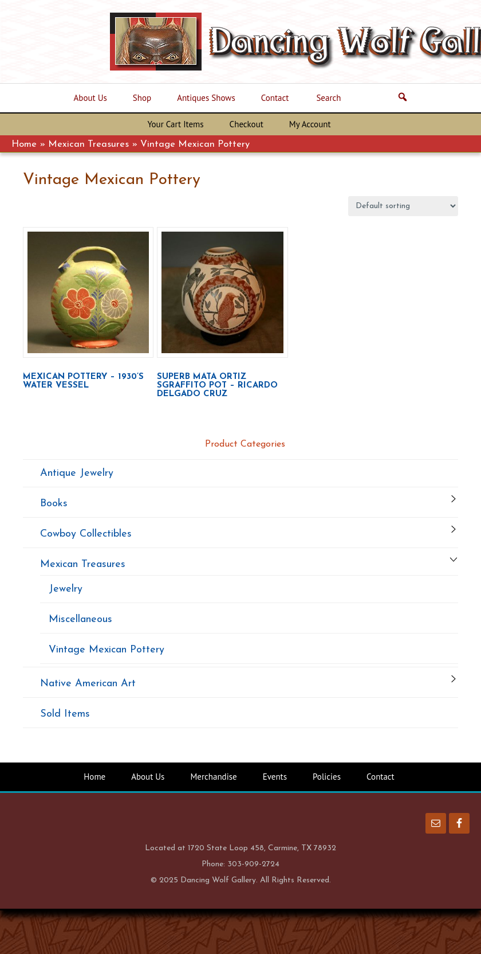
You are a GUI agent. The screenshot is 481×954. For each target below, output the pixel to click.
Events (275, 776)
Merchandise (213, 776)
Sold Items (65, 714)
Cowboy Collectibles (86, 534)
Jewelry (65, 589)
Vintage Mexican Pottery (106, 649)
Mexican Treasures (88, 144)
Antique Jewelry (76, 473)
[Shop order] (403, 206)
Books (54, 503)
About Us (147, 776)
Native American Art (88, 683)
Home (24, 144)
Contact (380, 776)
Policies (327, 776)
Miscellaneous (80, 619)
